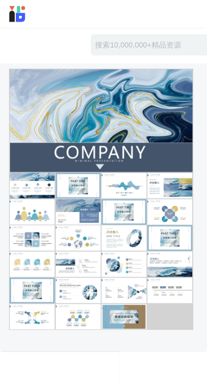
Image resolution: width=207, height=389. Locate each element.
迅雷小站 (31, 14)
